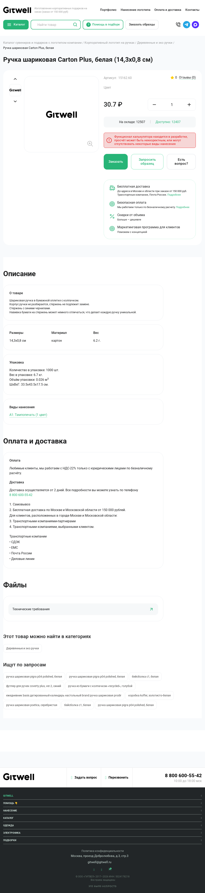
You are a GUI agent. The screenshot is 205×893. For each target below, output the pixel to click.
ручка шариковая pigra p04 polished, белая (34, 676)
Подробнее (174, 194)
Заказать (116, 162)
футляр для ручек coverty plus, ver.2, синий (33, 686)
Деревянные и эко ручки (22, 648)
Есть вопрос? (181, 162)
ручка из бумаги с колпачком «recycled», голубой (100, 686)
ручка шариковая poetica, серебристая (31, 705)
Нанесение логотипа (135, 10)
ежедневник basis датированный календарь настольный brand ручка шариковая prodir (63, 695)
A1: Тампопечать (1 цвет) (28, 415)
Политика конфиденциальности (102, 851)
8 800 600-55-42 (20, 495)
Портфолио (108, 10)
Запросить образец (147, 162)
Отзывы (187, 78)
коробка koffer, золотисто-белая (149, 695)
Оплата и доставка (167, 10)
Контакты (192, 10)
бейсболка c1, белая (145, 676)
